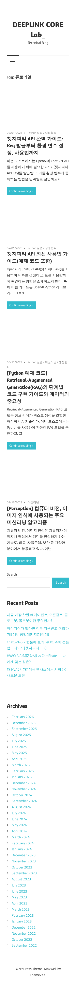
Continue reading (20, 191)
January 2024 (22, 849)
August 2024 (21, 807)
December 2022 (24, 927)
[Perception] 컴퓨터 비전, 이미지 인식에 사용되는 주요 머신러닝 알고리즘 (37, 515)
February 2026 (23, 716)
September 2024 (24, 801)
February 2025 (23, 771)
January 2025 (22, 776)
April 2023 (19, 903)
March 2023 (21, 909)
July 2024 (19, 813)
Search (12, 574)
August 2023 (21, 879)
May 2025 (19, 752)
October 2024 (22, 795)
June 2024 (19, 819)
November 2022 (24, 933)
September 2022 (24, 945)
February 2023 (23, 915)
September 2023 (24, 873)
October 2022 (22, 939)
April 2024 (19, 831)
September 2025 (24, 728)
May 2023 (19, 897)
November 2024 (24, 789)
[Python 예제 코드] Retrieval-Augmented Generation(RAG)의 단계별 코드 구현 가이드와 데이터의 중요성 (38, 387)
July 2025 (19, 740)
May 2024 (19, 825)
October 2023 (22, 867)
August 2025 (21, 734)
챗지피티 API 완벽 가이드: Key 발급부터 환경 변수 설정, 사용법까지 (35, 146)
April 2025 (19, 758)
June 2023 (19, 891)
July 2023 (19, 885)
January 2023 (22, 921)
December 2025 (24, 722)
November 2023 (24, 861)
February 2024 (23, 843)
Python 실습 (35, 132)
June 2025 (19, 747)
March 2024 (21, 837)
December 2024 (24, 783)
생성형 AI (50, 132)
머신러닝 (50, 362)
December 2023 (24, 855)
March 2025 (21, 765)
